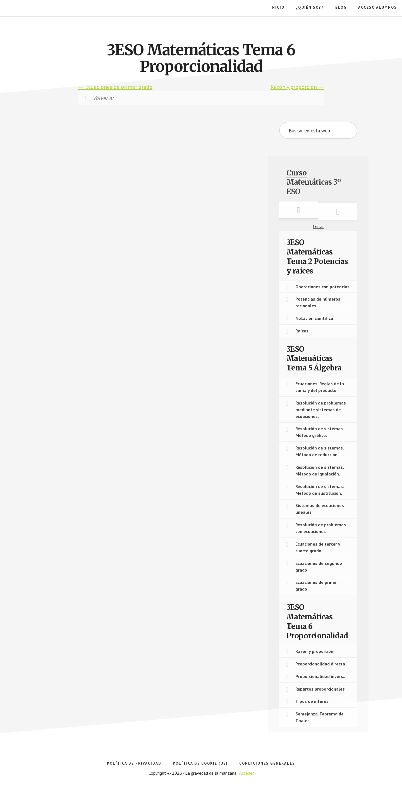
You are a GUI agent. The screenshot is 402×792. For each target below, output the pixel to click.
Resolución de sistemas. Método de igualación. (319, 470)
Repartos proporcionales (320, 689)
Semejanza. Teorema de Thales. (319, 717)
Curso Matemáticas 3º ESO (313, 182)
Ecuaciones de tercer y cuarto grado (317, 547)
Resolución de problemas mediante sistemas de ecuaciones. (320, 409)
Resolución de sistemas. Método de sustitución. (319, 490)
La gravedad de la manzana (35, 28)
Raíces (301, 331)
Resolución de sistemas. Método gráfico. (319, 432)
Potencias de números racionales (317, 302)
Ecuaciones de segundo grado (318, 566)
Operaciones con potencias (322, 286)
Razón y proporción (297, 87)
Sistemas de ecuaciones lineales (319, 509)
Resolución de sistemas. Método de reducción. (319, 451)
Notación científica (314, 318)
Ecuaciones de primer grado (115, 87)
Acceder (246, 773)
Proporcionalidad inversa (320, 676)
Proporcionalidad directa (320, 664)
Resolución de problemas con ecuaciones (320, 528)
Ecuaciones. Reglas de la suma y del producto (319, 387)
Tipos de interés (312, 701)
